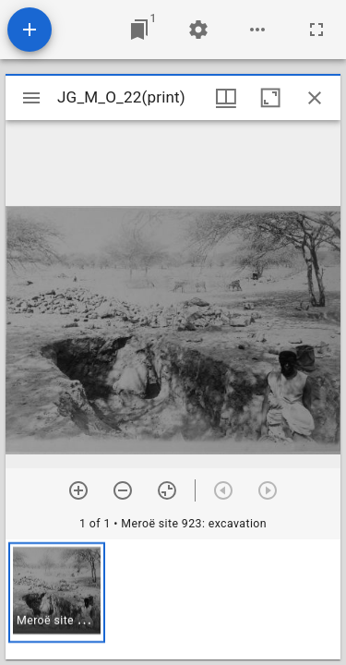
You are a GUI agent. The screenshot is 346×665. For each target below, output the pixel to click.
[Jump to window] (139, 29)
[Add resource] (29, 29)
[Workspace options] (257, 29)
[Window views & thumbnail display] (226, 98)
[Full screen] (316, 29)
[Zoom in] (78, 490)
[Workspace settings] (198, 29)
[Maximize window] (270, 98)
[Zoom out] (123, 490)
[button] (57, 592)
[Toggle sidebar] (31, 98)
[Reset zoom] (167, 490)
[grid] (173, 599)
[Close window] (314, 98)
